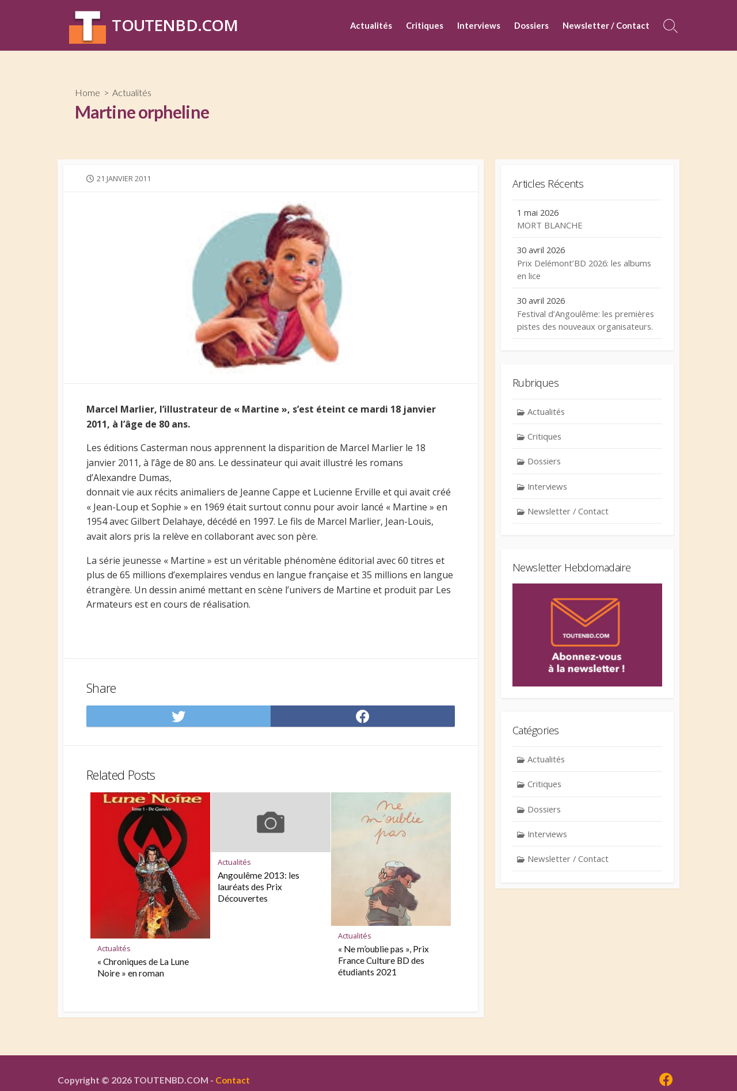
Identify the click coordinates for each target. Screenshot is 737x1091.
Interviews (478, 25)
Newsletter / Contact (606, 25)
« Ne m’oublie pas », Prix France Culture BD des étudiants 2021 (383, 960)
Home (87, 92)
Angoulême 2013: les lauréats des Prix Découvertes (258, 887)
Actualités (371, 25)
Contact (232, 1080)
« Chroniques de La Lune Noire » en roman (143, 968)
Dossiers (531, 25)
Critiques (424, 25)
